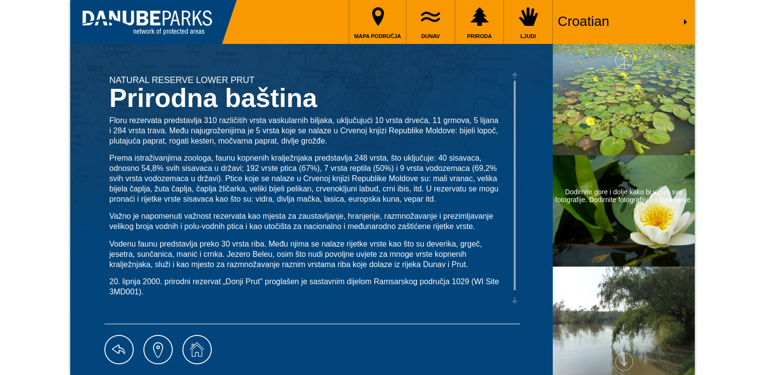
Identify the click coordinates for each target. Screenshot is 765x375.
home (197, 349)
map (158, 349)
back (119, 349)
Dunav (430, 36)
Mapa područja (377, 36)
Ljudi (528, 36)
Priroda (479, 36)
